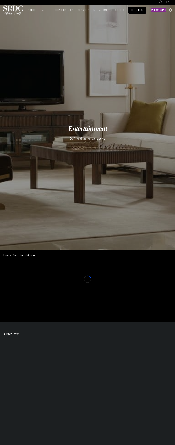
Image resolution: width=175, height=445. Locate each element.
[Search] (161, 2)
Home (6, 255)
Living (15, 255)
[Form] (168, 2)
